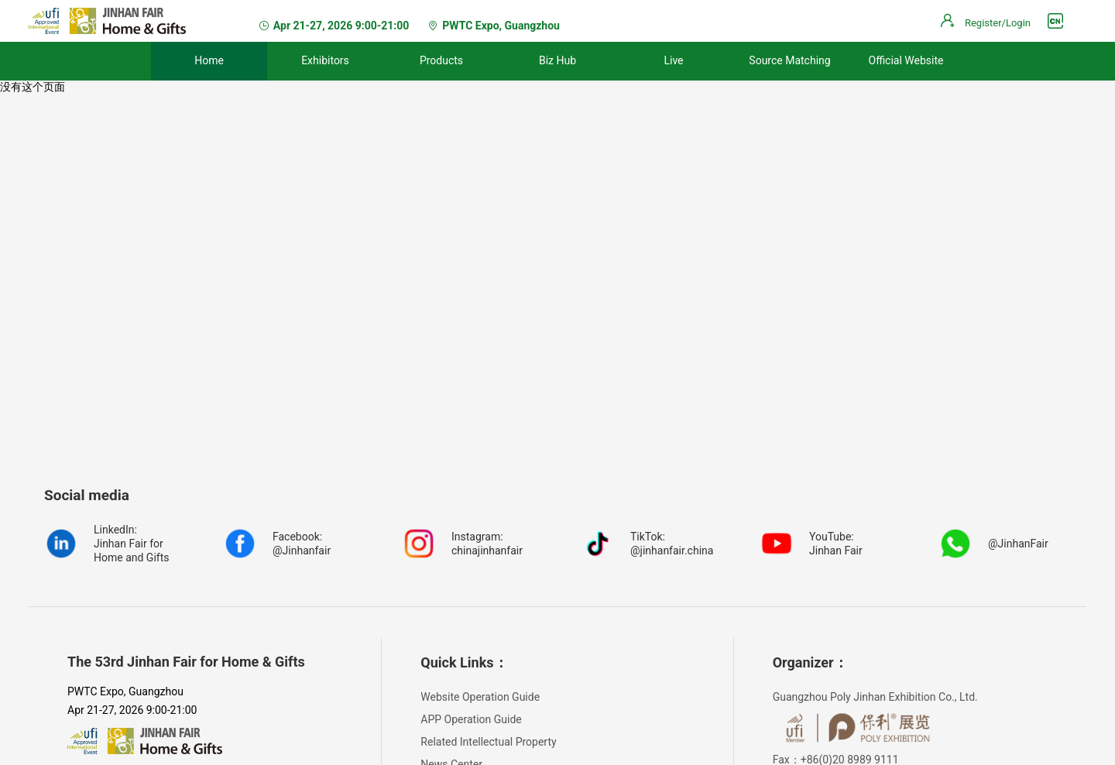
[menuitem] (209, 61)
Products (441, 60)
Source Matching (789, 60)
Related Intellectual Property (488, 742)
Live (673, 60)
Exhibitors (325, 60)
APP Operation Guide (470, 719)
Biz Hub (557, 60)
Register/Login (998, 23)
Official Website (906, 60)
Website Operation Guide (480, 697)
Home (209, 60)
